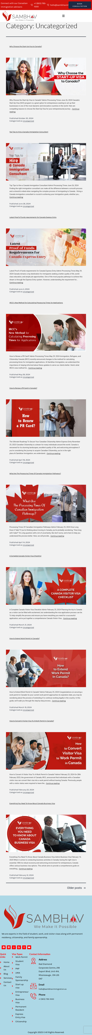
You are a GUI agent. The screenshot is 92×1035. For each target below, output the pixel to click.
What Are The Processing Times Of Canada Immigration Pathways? (35, 472)
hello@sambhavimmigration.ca (52, 988)
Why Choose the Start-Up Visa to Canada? (25, 45)
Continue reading (16, 196)
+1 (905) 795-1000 (46, 998)
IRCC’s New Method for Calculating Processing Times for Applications (36, 302)
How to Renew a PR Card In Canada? (23, 387)
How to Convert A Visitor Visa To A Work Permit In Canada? (31, 720)
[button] (63, 15)
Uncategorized (28, 120)
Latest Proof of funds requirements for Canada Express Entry (32, 216)
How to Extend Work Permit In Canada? (24, 637)
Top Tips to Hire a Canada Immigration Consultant (28, 131)
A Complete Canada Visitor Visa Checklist (25, 555)
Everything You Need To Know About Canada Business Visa (32, 802)
